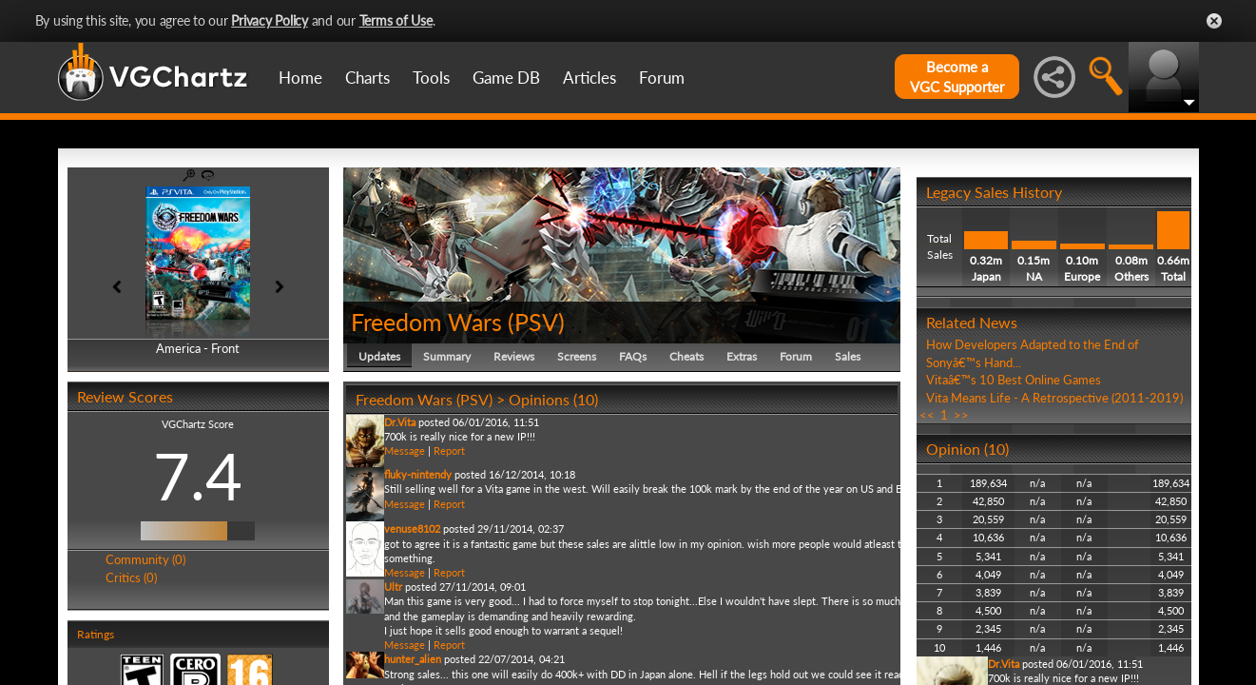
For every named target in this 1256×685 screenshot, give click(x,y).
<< (927, 414)
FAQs (633, 356)
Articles (589, 78)
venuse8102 (412, 528)
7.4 (197, 476)
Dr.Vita (399, 422)
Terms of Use (396, 20)
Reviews (513, 356)
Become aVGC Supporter (957, 76)
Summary (447, 356)
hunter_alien (412, 659)
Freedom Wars (426, 321)
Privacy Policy (269, 20)
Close (1214, 21)
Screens (576, 356)
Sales (847, 356)
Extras (741, 356)
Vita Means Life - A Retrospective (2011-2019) (1054, 397)
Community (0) (145, 559)
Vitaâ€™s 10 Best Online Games (1013, 379)
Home (300, 78)
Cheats (686, 356)
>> (961, 414)
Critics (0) (131, 577)
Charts (367, 78)
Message (404, 450)
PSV (536, 321)
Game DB (506, 78)
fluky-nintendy (418, 474)
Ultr (393, 586)
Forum (662, 78)
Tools (431, 78)
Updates (379, 356)
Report (449, 450)
